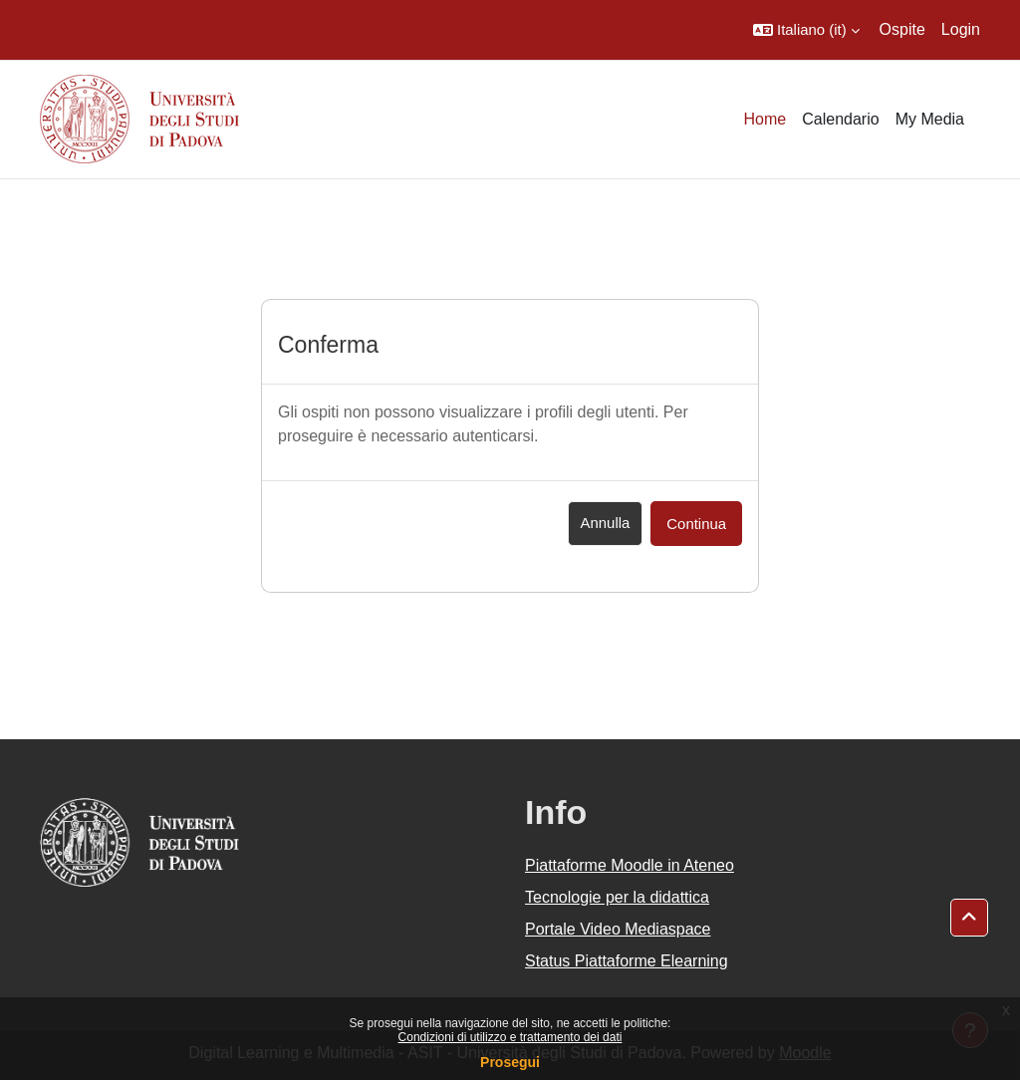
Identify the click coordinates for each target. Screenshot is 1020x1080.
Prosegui (510, 1062)
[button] (806, 30)
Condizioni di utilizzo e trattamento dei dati (510, 1037)
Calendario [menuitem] (840, 119)
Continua (696, 523)
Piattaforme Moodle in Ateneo (629, 865)
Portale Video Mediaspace (618, 929)
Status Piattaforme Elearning (626, 960)
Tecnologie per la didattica (617, 897)
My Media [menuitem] (929, 119)
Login (960, 29)
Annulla (606, 522)
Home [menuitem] (765, 119)
